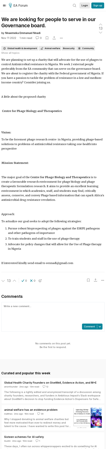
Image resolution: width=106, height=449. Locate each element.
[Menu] (4, 5)
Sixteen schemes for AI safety (24, 437)
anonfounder (11, 386)
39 (40, 413)
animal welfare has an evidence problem (31, 409)
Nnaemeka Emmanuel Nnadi (22, 33)
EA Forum (19, 5)
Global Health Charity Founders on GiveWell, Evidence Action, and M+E (50, 382)
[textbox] (52, 312)
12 (45, 386)
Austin (7, 441)
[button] (24, 281)
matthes (8, 413)
